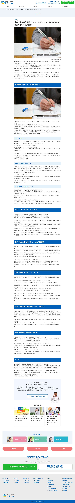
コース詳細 (6, 480)
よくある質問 (51, 484)
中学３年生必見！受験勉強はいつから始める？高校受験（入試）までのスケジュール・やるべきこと (52, 420)
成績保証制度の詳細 (67, 478)
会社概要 (65, 480)
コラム (49, 486)
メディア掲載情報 (52, 488)
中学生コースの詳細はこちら (37, 396)
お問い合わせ (66, 484)
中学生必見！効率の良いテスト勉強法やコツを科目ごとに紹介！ (21, 418)
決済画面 (65, 488)
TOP (49, 478)
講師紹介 (50, 482)
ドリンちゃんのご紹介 (53, 490)
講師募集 (65, 490)
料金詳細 (6, 482)
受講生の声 (50, 480)
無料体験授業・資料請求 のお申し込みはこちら (67, 2)
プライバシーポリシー (67, 482)
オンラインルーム (42, 2)
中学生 (16, 19)
